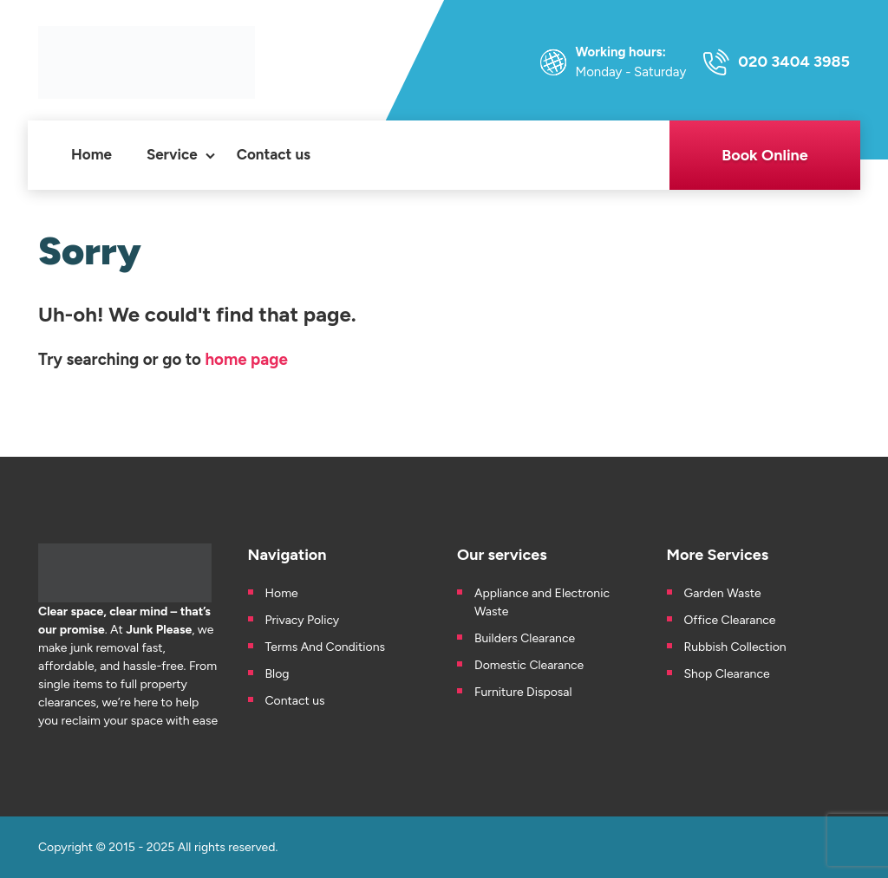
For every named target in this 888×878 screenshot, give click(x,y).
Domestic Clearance (529, 665)
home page (246, 359)
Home (91, 154)
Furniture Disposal (523, 692)
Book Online (765, 155)
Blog (277, 674)
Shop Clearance (727, 674)
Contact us (273, 154)
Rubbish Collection (735, 647)
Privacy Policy (302, 620)
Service (172, 154)
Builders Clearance (524, 638)
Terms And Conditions (325, 647)
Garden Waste (724, 593)
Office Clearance (730, 620)
